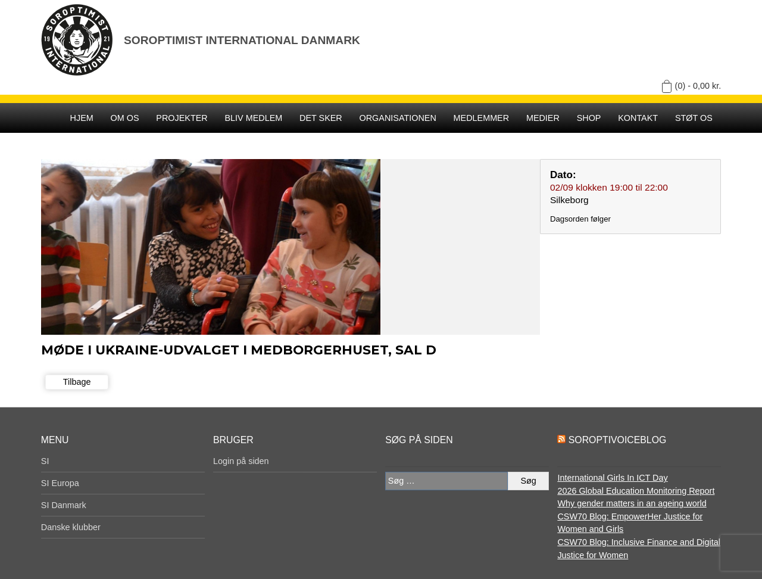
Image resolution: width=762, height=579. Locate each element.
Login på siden (241, 461)
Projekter (181, 118)
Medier (543, 118)
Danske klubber (71, 527)
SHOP (589, 118)
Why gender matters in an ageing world (631, 503)
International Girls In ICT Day (612, 477)
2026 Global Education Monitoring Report (635, 491)
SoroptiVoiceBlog (617, 440)
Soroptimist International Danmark (242, 40)
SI (45, 461)
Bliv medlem (253, 118)
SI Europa (60, 483)
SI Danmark (63, 505)
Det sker (320, 118)
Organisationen (398, 118)
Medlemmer (482, 118)
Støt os (694, 118)
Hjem (81, 118)
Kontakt (638, 118)
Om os (125, 118)
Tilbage (77, 382)
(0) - (698, 86)
